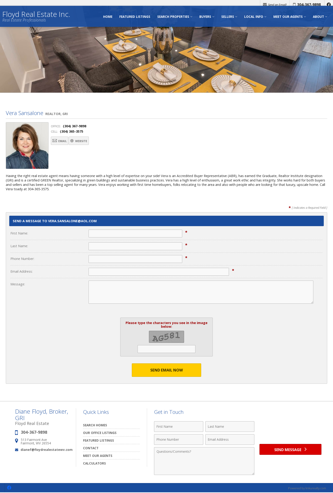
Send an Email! (273, 5)
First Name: (19, 233)
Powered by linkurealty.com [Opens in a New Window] (306, 488)
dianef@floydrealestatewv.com (47, 450)
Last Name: (19, 246)
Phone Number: (22, 258)
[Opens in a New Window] (328, 4)
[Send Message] (290, 450)
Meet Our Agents (288, 20)
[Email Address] (230, 439)
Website (90, 141)
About (318, 20)
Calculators (94, 463)
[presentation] (290, 429)
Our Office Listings (100, 433)
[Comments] (204, 461)
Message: (17, 284)
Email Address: (21, 271)
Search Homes (95, 425)
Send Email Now (166, 370)
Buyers (205, 20)
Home (107, 20)
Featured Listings (134, 20)
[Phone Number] (178, 439)
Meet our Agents (97, 456)
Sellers (227, 20)
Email (63, 141)
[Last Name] (230, 426)
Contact (91, 448)
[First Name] (178, 426)
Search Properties (173, 20)
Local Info (253, 20)
